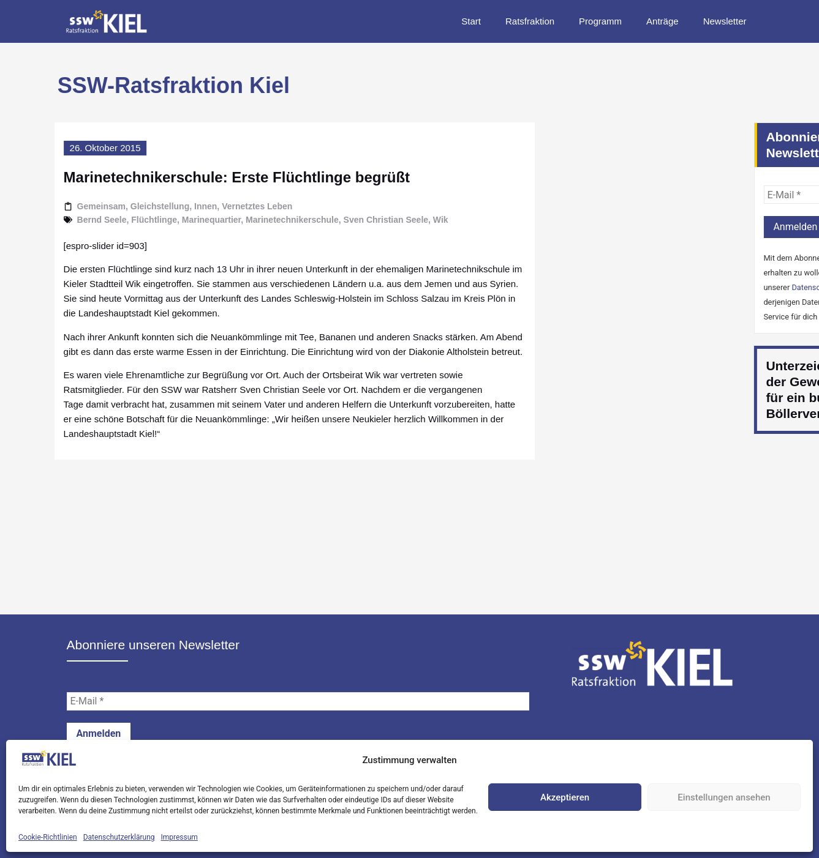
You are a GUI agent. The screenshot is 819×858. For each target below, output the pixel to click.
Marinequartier (184, 220)
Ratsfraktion (529, 21)
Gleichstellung (133, 206)
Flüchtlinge (128, 220)
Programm (600, 21)
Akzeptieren (564, 797)
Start (471, 21)
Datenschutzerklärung (119, 837)
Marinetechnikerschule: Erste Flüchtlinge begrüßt (210, 177)
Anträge (662, 21)
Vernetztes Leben (230, 206)
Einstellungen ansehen (723, 797)
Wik (413, 220)
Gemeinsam (74, 206)
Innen (178, 206)
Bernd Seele (75, 220)
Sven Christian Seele (359, 220)
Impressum (179, 837)
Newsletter (725, 21)
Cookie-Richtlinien (47, 837)
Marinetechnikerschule (265, 220)
